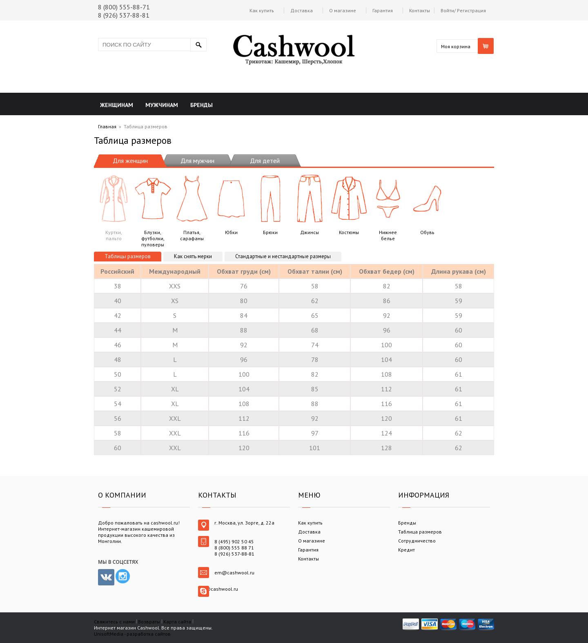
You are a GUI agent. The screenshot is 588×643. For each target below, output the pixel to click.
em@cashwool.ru (234, 572)
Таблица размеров (420, 532)
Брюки (270, 203)
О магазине (342, 10)
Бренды (407, 523)
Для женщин (130, 160)
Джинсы (309, 203)
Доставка (301, 10)
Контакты (419, 10)
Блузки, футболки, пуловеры (152, 210)
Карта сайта (177, 621)
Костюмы (348, 203)
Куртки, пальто (113, 206)
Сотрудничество (417, 541)
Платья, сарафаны (192, 206)
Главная (107, 126)
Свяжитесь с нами (114, 621)
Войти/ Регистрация (463, 10)
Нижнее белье (388, 206)
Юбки (231, 203)
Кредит (406, 550)
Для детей (265, 160)
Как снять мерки (193, 256)
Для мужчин (197, 160)
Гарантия (382, 10)
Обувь (427, 203)
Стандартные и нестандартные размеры (283, 256)
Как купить (261, 10)
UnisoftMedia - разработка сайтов (132, 634)
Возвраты (149, 621)
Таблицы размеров (128, 256)
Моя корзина (455, 46)
